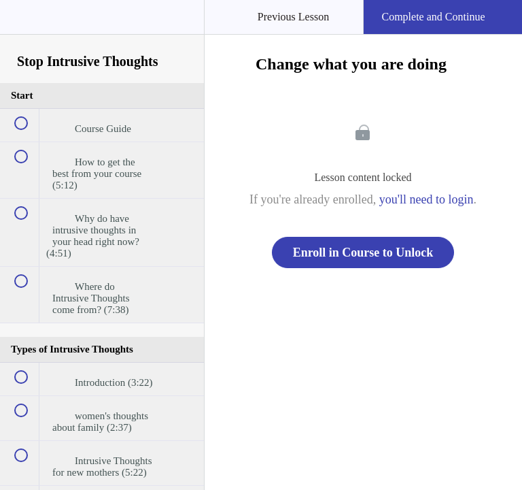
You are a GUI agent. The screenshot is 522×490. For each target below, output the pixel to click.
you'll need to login (426, 199)
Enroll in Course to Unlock (363, 252)
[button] (24, 24)
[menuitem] (102, 30)
